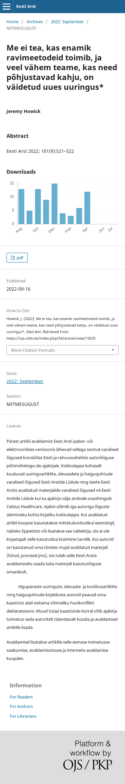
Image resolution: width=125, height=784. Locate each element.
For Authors (21, 706)
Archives (35, 21)
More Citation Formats (33, 350)
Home (12, 21)
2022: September (67, 21)
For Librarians (23, 716)
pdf (19, 258)
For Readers (21, 697)
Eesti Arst (26, 6)
